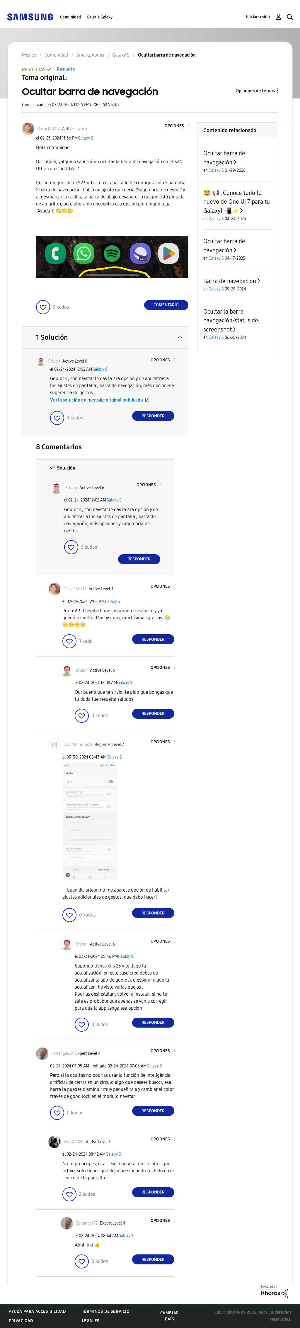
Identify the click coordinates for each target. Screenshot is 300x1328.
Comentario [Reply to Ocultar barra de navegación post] (166, 304)
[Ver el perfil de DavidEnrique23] (78, 744)
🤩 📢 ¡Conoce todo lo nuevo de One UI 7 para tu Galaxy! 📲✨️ (236, 201)
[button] (178, 126)
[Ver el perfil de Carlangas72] (62, 1053)
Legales (91, 1320)
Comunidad (70, 17)
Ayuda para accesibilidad (37, 1311)
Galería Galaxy (99, 17)
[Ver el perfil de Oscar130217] (48, 128)
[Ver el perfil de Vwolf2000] (73, 1142)
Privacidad (21, 1320)
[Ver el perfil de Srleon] (54, 361)
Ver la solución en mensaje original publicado (96, 400)
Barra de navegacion (229, 281)
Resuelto (66, 69)
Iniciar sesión (258, 16)
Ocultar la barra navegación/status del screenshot (231, 320)
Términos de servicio (106, 1311)
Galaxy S (85, 138)
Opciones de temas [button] (255, 90)
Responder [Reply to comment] (153, 416)
